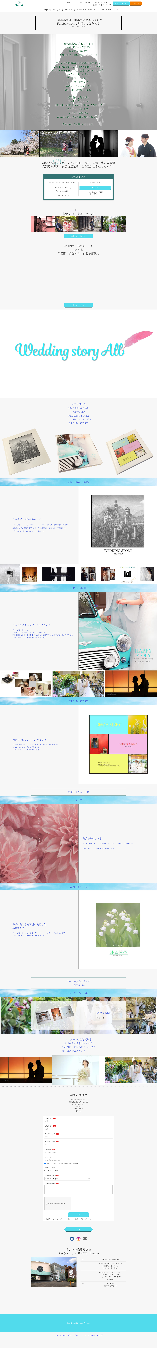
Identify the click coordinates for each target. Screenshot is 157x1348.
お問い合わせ (99, 9)
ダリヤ (79, 9)
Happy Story (57, 9)
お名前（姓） (48, 1125)
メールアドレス (49, 1164)
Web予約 (95, 195)
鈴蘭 (84, 9)
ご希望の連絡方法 (50, 1174)
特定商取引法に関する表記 (63, 1336)
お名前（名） (48, 1133)
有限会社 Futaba (121, 3)
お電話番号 (47, 1156)
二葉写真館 (135, 3)
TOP (116, 9)
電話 (55, 1177)
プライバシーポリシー (80, 1336)
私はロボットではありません (56, 1212)
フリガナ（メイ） (50, 1148)
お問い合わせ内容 (50, 1190)
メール (47, 1177)
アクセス (109, 9)
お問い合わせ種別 (50, 1182)
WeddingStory (45, 9)
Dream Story (69, 9)
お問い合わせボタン (78, 243)
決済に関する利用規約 (96, 1336)
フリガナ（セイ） (50, 1140)
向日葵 (90, 9)
